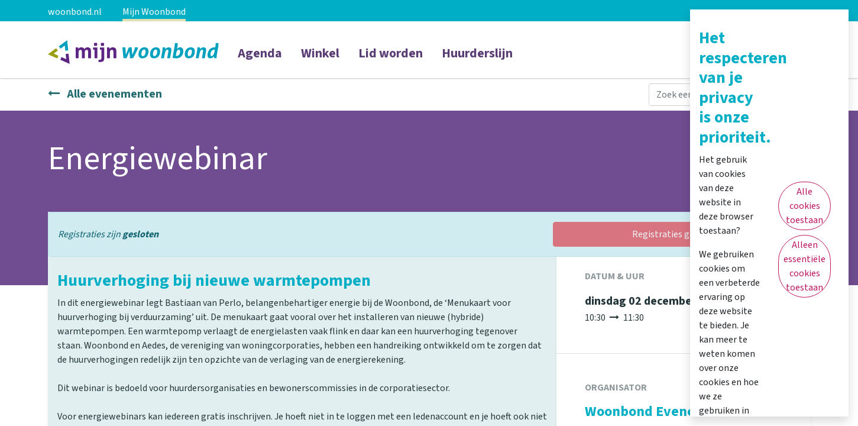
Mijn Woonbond (154, 11)
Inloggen (763, 50)
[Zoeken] (798, 94)
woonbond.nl (75, 11)
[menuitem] (260, 61)
